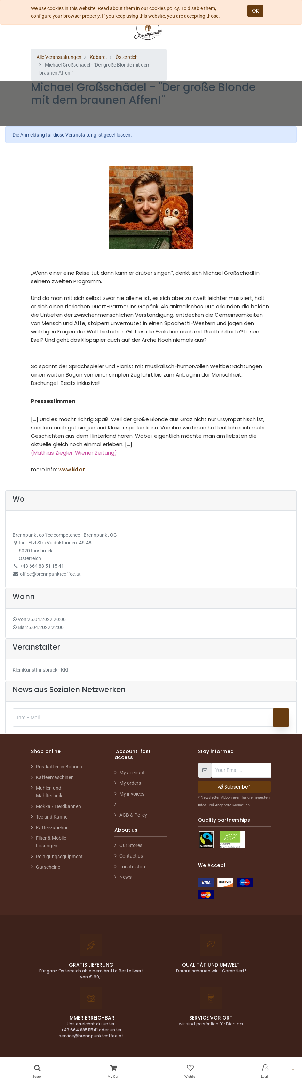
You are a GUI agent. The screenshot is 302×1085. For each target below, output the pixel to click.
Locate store (132, 866)
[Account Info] (265, 1071)
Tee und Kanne (51, 817)
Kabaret (98, 57)
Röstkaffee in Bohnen (59, 766)
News (125, 877)
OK (255, 10)
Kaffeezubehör (52, 827)
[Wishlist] (190, 1071)
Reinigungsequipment (59, 856)
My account (132, 772)
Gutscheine (48, 867)
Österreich (127, 57)
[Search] (37, 1071)
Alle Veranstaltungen (59, 57)
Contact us (131, 856)
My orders (130, 783)
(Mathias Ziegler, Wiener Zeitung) (74, 452)
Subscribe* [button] (234, 786)
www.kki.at (71, 469)
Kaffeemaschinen (55, 777)
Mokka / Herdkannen (58, 806)
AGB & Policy (133, 815)
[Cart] (114, 1071)
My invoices (131, 794)
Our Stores (130, 845)
